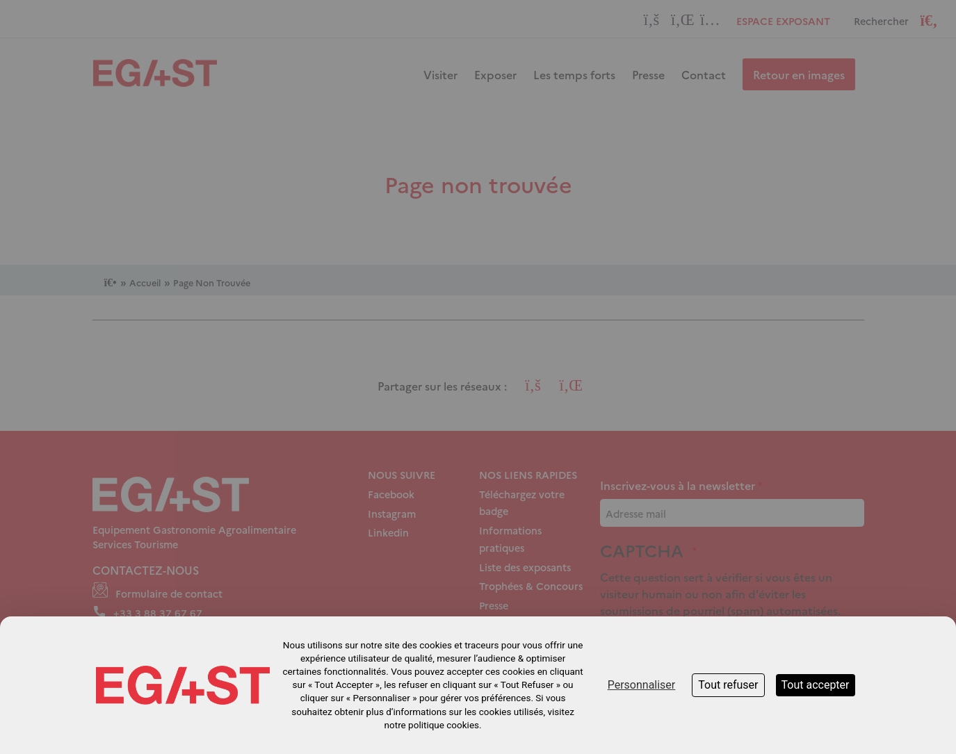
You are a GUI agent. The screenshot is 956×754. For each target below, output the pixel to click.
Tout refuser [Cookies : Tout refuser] (728, 684)
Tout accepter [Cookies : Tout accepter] (815, 684)
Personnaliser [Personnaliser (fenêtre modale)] (642, 684)
